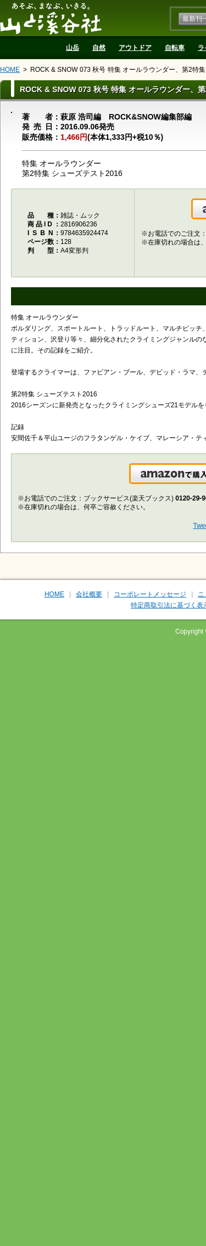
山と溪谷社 (51, 18)
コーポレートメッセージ (150, 594)
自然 (98, 48)
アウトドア (135, 48)
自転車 (175, 48)
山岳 (72, 48)
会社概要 (89, 594)
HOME (10, 69)
